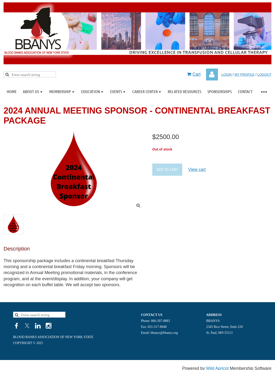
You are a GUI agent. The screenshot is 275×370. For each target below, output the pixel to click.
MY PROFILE (245, 74)
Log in (212, 74)
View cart (197, 169)
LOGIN (226, 74)
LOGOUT (264, 74)
